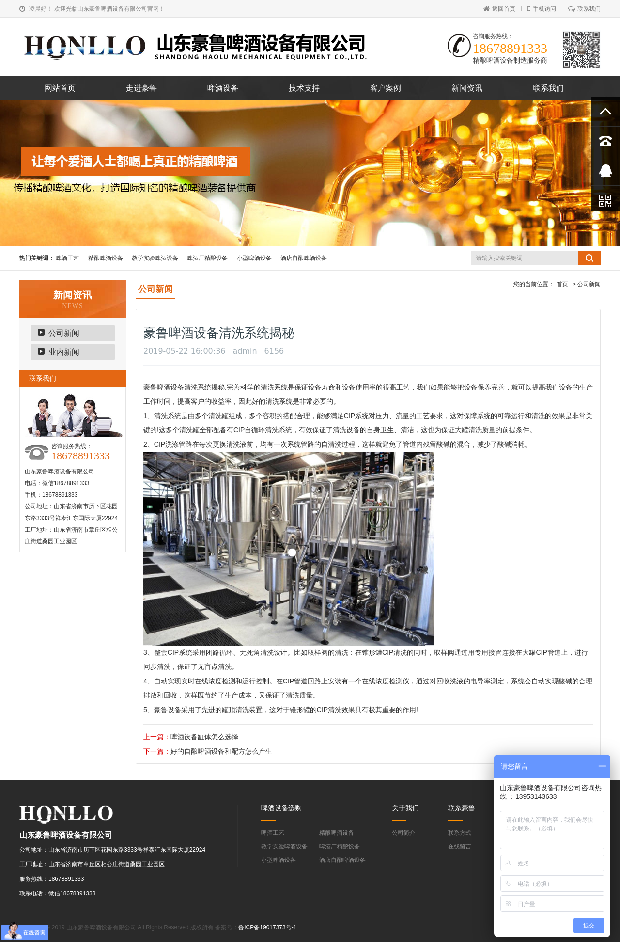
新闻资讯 (466, 88)
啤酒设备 (222, 88)
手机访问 (541, 8)
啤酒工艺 (67, 258)
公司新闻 (63, 333)
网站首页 (60, 88)
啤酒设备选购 (281, 808)
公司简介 (403, 832)
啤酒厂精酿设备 (207, 258)
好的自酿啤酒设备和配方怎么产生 (221, 751)
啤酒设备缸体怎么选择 (204, 737)
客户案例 (385, 88)
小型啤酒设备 (254, 258)
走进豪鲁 (141, 88)
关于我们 (405, 808)
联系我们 (584, 8)
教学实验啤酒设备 (155, 258)
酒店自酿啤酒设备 (303, 258)
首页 (562, 284)
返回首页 (499, 8)
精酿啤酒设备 (105, 258)
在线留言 (459, 846)
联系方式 (459, 832)
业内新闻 (63, 352)
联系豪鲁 (461, 808)
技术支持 (304, 88)
